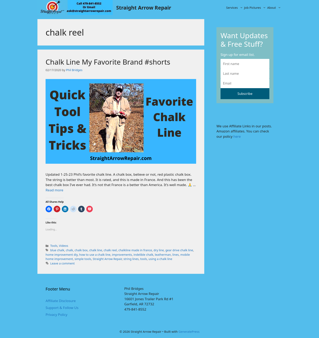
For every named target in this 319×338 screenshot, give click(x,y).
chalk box (81, 250)
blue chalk (57, 250)
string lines (131, 259)
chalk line (95, 250)
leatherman (163, 255)
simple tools (82, 259)
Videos (63, 246)
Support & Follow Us (62, 307)
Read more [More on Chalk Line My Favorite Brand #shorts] (54, 190)
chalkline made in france (135, 250)
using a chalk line (160, 259)
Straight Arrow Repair (143, 7)
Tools (53, 246)
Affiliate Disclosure (61, 300)
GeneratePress (188, 331)
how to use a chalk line (94, 255)
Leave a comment (62, 263)
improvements (122, 255)
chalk (69, 250)
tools (143, 259)
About (274, 7)
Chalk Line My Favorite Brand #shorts (108, 62)
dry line (159, 250)
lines (175, 255)
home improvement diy (62, 255)
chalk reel (110, 250)
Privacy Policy (56, 314)
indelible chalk (143, 255)
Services (235, 7)
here (237, 136)
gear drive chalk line (179, 250)
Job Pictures (255, 7)
